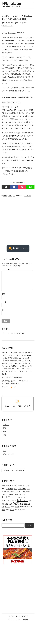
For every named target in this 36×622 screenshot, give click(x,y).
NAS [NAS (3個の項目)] (28, 485)
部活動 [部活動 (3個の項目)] (19, 509)
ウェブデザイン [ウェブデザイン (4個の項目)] (26, 491)
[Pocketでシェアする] (22, 187)
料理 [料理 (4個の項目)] (25, 504)
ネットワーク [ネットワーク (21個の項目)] (8, 497)
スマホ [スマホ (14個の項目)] (22, 494)
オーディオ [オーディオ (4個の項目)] (5, 494)
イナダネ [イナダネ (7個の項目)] (18, 491)
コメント (6, 269)
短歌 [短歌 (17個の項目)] (3, 509)
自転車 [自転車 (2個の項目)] (7, 509)
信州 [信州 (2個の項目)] (30, 500)
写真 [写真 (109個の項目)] (16, 503)
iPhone (5, 195)
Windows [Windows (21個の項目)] (22, 488)
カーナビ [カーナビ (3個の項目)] (11, 494)
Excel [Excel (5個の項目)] (14, 485)
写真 (4, 428)
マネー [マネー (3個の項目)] (23, 497)
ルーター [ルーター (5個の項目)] (13, 500)
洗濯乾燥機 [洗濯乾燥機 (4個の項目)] (23, 506)
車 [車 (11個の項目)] (16, 510)
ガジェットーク (7, 25)
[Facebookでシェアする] (14, 187)
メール (4, 302)
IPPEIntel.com (11, 3)
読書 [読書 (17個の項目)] (12, 509)
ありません (27, 195)
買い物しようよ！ (18, 248)
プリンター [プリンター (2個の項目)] (17, 497)
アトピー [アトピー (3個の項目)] (12, 491)
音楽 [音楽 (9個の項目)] (23, 510)
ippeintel (5, 387)
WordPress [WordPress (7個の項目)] (5, 491)
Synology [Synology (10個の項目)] (9, 489)
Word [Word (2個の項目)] (28, 488)
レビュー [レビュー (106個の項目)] (22, 500)
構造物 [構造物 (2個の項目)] (12, 506)
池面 (4, 431)
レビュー (6, 425)
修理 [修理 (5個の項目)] (3, 504)
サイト (4, 310)
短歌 (4, 435)
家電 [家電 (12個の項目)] (21, 504)
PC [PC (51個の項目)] (3, 488)
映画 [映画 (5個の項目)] (3, 506)
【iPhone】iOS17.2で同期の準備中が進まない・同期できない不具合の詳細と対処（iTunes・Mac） (17, 171)
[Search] (13, 525)
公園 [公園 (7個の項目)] (10, 504)
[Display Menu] (32, 3)
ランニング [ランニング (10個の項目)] (6, 500)
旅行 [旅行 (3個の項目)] (29, 504)
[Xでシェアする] (6, 187)
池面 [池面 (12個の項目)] (17, 507)
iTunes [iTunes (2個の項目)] (24, 485)
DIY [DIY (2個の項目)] (10, 485)
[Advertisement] (18, 221)
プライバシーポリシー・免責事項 (18, 619)
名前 (3, 294)
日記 (4, 451)
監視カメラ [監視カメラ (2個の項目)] (29, 506)
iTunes (10, 195)
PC (14, 195)
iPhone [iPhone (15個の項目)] (19, 486)
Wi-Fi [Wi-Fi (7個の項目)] (15, 489)
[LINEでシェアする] (30, 187)
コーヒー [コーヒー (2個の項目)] (16, 494)
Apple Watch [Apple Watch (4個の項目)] (5, 485)
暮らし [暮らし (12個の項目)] (7, 507)
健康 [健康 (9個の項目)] (6, 504)
